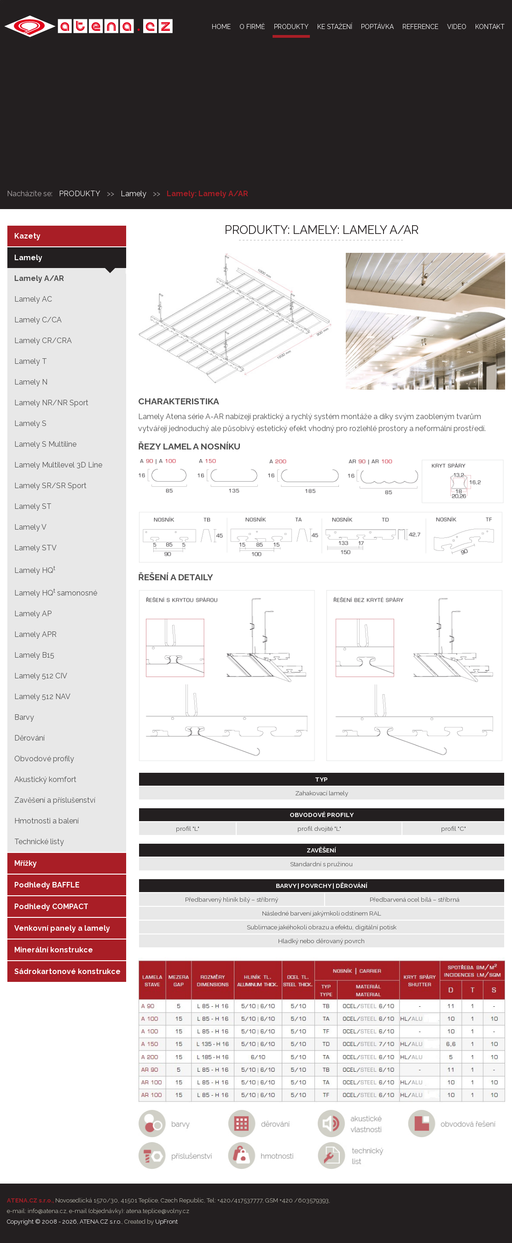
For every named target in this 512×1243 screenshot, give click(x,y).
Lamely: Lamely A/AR (207, 193)
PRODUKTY (79, 193)
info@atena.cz (47, 1211)
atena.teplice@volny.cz (157, 1211)
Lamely (133, 193)
